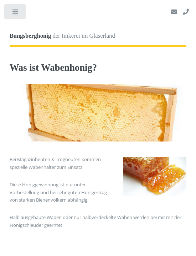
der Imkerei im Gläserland (62, 35)
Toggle (15, 13)
